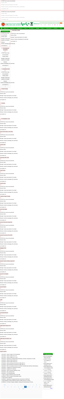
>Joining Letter (32, 139)
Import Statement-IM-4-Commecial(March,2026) (48, 367)
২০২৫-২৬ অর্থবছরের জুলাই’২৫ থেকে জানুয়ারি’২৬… (47, 382)
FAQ (41, 24)
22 (39, 386)
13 (7, 386)
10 (36, 384)
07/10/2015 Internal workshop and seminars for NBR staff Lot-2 (13, 364)
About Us (6, 28)
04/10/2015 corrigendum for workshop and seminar (11, 367)
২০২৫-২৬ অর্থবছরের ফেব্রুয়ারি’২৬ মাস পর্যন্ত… (48, 370)
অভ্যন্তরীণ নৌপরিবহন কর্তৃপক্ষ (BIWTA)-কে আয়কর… (47, 361)
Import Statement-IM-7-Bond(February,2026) (48, 376)
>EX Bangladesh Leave (5, 118)
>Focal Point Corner (6, 68)
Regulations (19, 28)
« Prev (4, 384)
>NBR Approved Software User (32, 333)
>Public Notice (32, 165)
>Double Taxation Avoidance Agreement (32, 255)
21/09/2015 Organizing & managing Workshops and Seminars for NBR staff (15, 379)
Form (25, 28)
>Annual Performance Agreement (32, 217)
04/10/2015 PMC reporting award (8, 371)
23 (19, 388)
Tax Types (31, 28)
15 (14, 386)
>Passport (3, 103)
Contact (45, 24)
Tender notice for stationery (7, 377)
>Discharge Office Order (32, 152)
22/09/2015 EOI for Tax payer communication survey (11, 376)
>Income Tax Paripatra (32, 268)
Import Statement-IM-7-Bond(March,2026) (48, 364)
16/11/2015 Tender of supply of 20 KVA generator (11, 354)
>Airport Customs (32, 346)
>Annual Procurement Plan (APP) (32, 230)
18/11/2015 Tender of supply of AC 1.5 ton (9, 357)
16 (18, 386)
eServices (12, 28)
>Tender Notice (32, 178)
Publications (48, 28)
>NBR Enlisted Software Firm (32, 320)
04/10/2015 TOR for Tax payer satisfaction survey (11, 370)
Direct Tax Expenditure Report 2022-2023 (48, 357)
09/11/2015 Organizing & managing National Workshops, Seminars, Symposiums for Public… (19, 358)
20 (32, 386)
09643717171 (37, 23)
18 (25, 386)
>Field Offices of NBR (16, 30)
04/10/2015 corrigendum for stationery (9, 368)
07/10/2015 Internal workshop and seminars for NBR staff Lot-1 (13, 363)
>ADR (32, 294)
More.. (51, 388)
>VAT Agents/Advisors (32, 307)
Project (42, 28)
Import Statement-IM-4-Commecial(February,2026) (48, 379)
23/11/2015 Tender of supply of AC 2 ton (9, 355)
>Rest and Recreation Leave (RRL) (32, 126)
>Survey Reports (32, 281)
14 (11, 386)
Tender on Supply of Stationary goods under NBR (11, 374)
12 (4, 386)
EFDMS (55, 28)
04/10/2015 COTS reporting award (8, 373)
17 (21, 386)
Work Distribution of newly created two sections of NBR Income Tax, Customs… (16, 380)
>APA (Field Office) (32, 204)
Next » (23, 388)
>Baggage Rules (32, 242)
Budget (37, 28)
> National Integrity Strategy (32, 191)
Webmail (49, 24)
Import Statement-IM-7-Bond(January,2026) (48, 386)
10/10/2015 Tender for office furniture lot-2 (9, 360)
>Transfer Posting (4, 88)
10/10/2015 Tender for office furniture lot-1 (9, 361)
